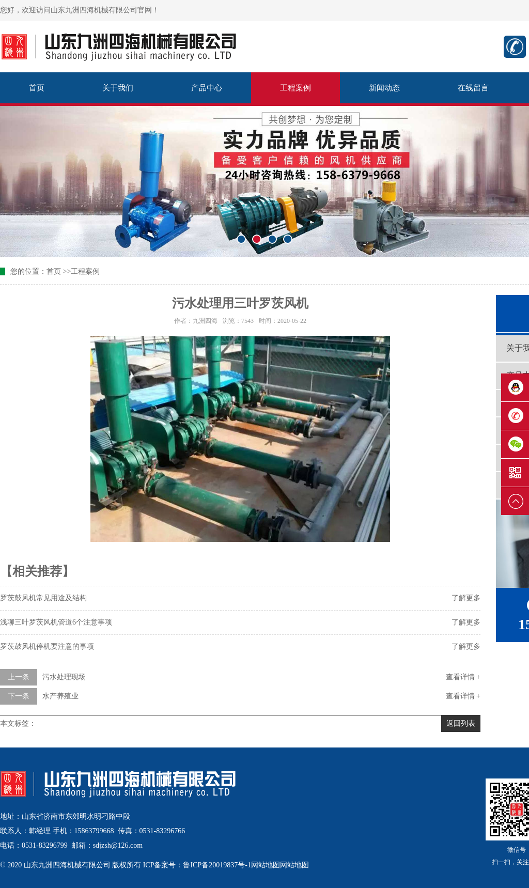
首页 (36, 88)
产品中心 (206, 88)
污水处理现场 (64, 677)
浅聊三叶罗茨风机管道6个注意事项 (56, 622)
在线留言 (473, 88)
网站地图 (265, 865)
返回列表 (460, 723)
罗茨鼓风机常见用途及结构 (43, 598)
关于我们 (117, 88)
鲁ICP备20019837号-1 (217, 865)
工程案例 (295, 88)
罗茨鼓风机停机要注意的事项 (47, 646)
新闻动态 (384, 88)
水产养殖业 (60, 696)
